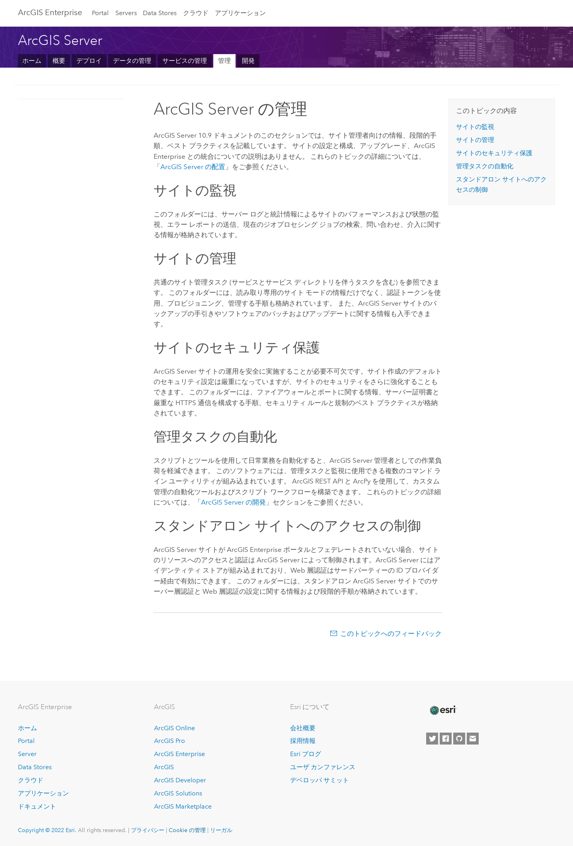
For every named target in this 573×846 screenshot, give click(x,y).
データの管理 (132, 60)
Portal (100, 13)
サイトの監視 (475, 127)
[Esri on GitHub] (459, 739)
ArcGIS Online (174, 728)
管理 (224, 60)
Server (27, 754)
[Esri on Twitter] (432, 739)
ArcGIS (164, 767)
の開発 (233, 502)
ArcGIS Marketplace (183, 806)
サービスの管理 (184, 60)
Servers (126, 13)
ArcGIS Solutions (178, 793)
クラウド (196, 13)
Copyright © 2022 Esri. (47, 830)
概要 (59, 60)
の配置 (192, 167)
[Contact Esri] (473, 739)
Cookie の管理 (187, 830)
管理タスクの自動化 (484, 166)
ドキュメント (37, 806)
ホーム (31, 60)
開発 (248, 60)
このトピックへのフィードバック (391, 633)
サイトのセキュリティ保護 (494, 153)
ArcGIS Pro (169, 741)
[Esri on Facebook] (446, 739)
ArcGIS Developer (180, 780)
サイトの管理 (475, 140)
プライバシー (147, 830)
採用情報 (303, 741)
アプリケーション (240, 13)
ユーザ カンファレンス (322, 767)
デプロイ (89, 60)
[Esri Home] (442, 710)
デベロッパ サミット (319, 780)
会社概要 (303, 728)
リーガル (221, 830)
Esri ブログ (305, 754)
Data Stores (160, 13)
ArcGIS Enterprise (50, 12)
